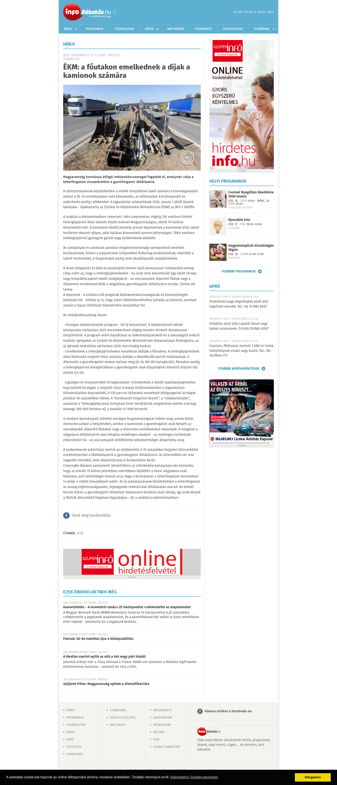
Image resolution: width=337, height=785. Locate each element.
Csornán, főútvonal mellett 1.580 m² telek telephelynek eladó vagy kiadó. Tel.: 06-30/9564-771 (241, 350)
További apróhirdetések (238, 369)
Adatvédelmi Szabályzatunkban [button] (194, 777)
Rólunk (158, 732)
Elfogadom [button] (313, 777)
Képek (149, 29)
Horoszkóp (74, 754)
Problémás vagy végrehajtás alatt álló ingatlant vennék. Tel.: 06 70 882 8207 (238, 304)
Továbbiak (261, 29)
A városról (118, 710)
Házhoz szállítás (122, 717)
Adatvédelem (162, 717)
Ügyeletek (73, 747)
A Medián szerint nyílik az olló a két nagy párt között (104, 656)
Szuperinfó (203, 29)
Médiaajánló (162, 710)
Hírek (68, 29)
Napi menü (117, 725)
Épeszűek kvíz (239, 220)
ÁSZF (156, 739)
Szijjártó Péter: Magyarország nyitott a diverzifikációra (106, 684)
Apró (70, 739)
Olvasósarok (233, 29)
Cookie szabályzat (166, 747)
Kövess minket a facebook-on (228, 711)
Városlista (114, 12)
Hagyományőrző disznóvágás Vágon (251, 247)
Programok (94, 29)
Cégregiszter (124, 29)
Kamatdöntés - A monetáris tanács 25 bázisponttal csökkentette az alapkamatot (127, 607)
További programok (239, 271)
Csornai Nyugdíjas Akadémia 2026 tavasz (251, 194)
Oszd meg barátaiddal (91, 516)
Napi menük (175, 29)
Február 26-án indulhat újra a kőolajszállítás (98, 639)
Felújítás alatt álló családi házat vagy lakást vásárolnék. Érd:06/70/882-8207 (239, 326)
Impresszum (162, 725)
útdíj (79, 533)
